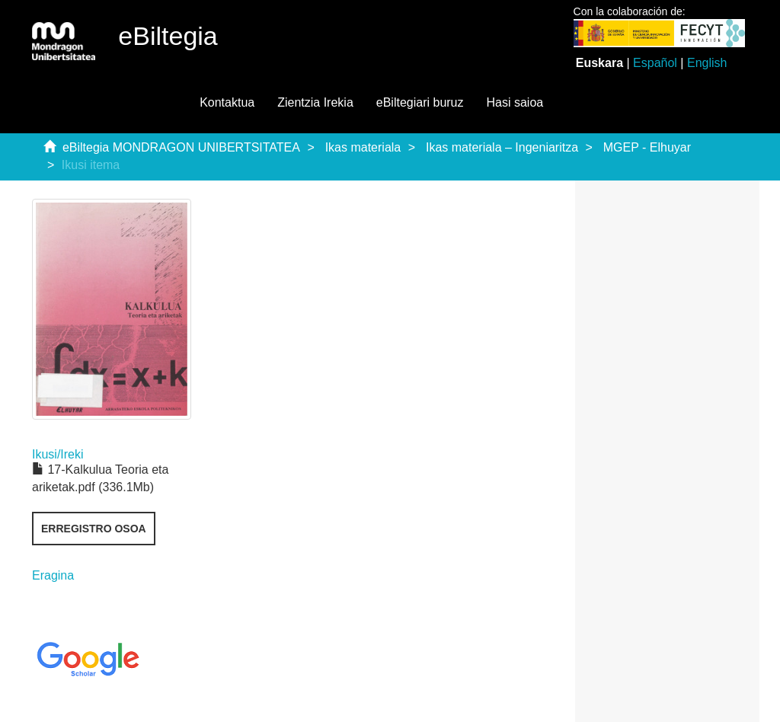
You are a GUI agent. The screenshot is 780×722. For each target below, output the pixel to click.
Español (655, 62)
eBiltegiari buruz (420, 102)
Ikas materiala (363, 147)
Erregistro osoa (93, 528)
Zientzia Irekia (315, 102)
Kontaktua (227, 102)
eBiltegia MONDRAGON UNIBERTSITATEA (181, 147)
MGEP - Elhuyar (647, 147)
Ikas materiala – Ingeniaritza (502, 147)
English (707, 62)
